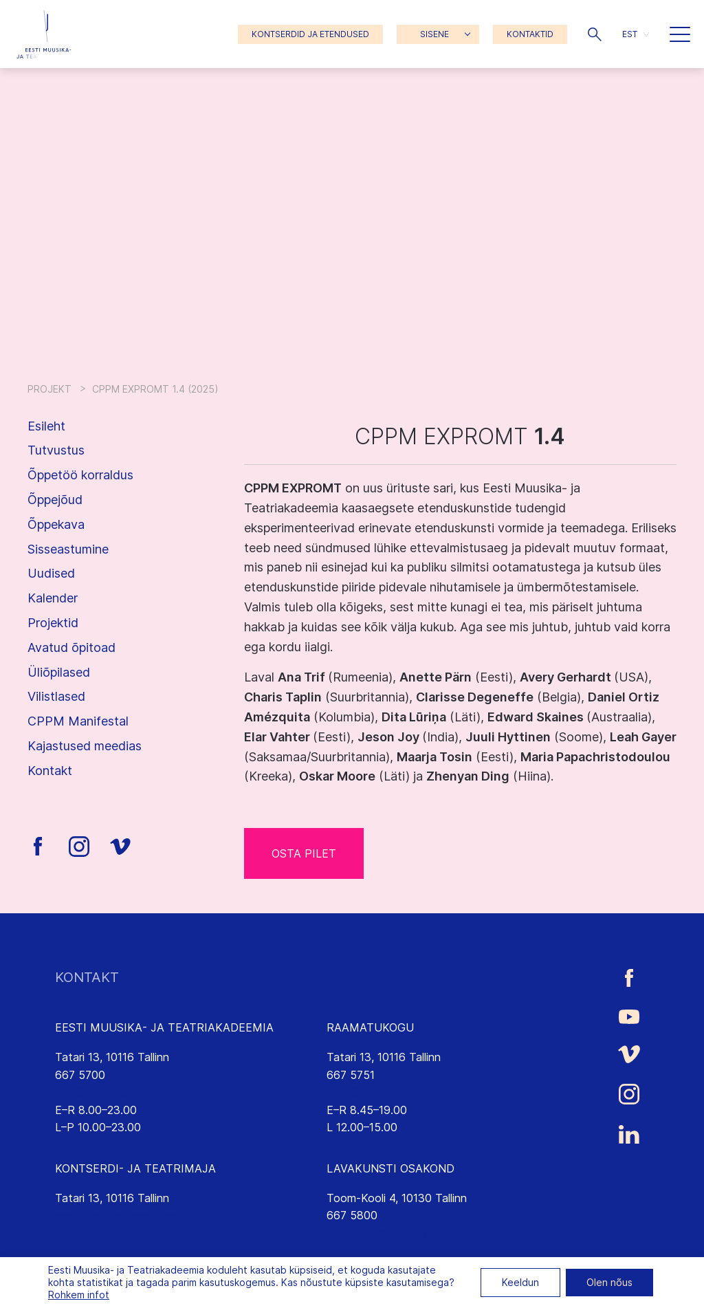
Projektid (53, 622)
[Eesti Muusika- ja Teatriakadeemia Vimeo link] (629, 1054)
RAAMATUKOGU (370, 1027)
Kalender (53, 598)
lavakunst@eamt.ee (376, 1233)
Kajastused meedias (85, 746)
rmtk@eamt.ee (364, 1092)
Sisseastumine (68, 549)
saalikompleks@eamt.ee (115, 1215)
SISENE (434, 34)
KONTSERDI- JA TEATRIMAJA (135, 1168)
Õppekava (56, 524)
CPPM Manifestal (78, 721)
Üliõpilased (59, 672)
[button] (595, 34)
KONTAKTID (530, 34)
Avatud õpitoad (72, 647)
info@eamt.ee (90, 1092)
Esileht (46, 426)
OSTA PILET (304, 853)
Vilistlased (56, 696)
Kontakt (50, 770)
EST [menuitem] (629, 34)
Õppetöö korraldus (80, 475)
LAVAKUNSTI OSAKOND (390, 1168)
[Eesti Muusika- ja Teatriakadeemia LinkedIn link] (629, 1134)
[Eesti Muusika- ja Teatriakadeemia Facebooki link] (629, 977)
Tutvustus (56, 450)
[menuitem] (635, 34)
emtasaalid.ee (90, 1233)
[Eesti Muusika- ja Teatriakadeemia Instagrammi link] (629, 1094)
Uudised (51, 573)
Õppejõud (55, 499)
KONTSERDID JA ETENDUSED (310, 34)
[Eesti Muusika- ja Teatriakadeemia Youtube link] (629, 1015)
